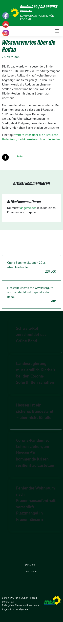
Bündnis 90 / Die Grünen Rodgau (38, 8)
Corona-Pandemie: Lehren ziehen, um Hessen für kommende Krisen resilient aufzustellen (35, 453)
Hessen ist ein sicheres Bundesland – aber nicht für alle (34, 411)
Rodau (20, 156)
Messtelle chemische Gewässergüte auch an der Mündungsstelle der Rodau (31, 295)
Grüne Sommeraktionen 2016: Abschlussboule (31, 267)
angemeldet (28, 208)
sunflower (28, 605)
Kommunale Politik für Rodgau (37, 17)
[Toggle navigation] (57, 31)
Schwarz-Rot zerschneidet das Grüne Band (31, 335)
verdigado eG (23, 609)
